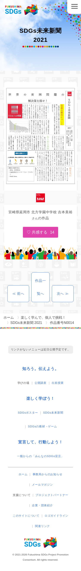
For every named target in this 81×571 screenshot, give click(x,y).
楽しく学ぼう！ (40, 398)
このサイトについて (26, 515)
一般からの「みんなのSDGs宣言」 (40, 456)
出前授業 (58, 382)
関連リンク (42, 526)
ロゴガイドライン (56, 515)
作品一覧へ (40, 287)
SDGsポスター (28, 412)
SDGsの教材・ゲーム (42, 426)
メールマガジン (42, 484)
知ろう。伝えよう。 (40, 369)
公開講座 (40, 382)
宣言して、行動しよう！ (40, 442)
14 (52, 232)
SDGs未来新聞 (53, 412)
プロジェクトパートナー (51, 495)
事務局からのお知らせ (47, 474)
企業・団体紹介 (42, 505)
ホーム (23, 474)
